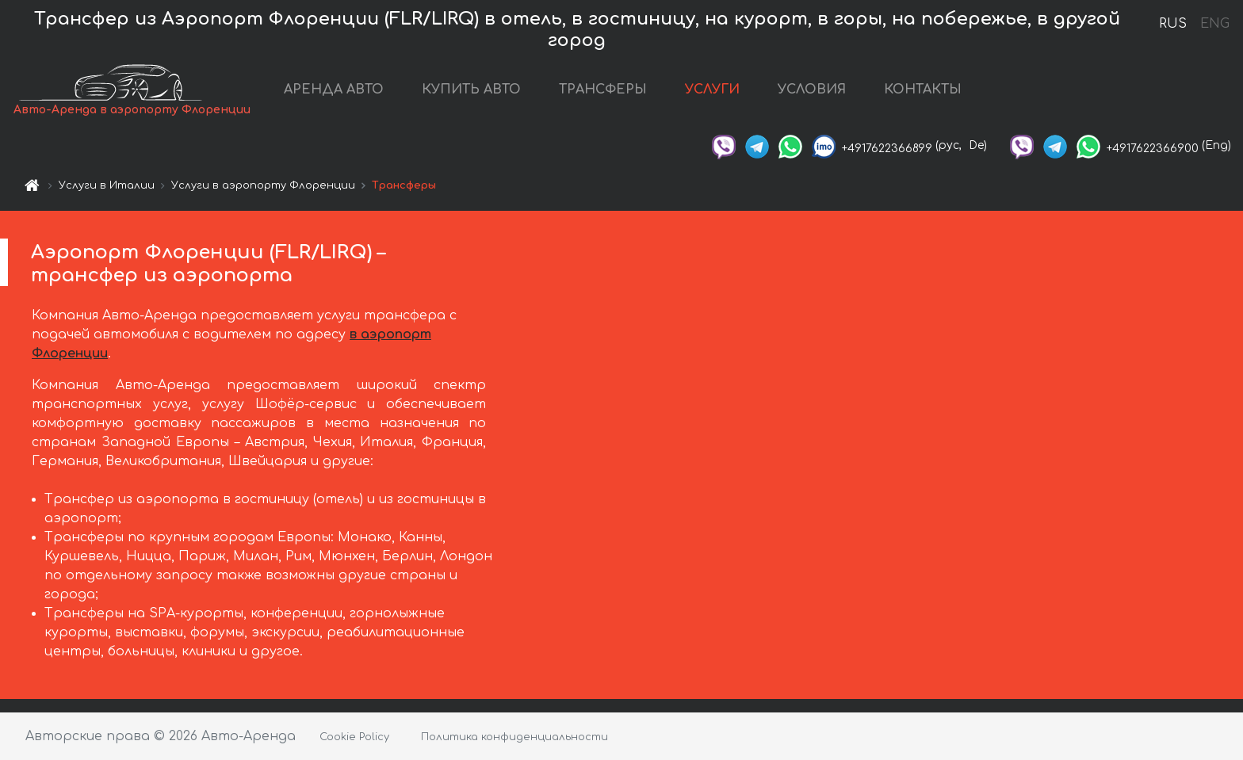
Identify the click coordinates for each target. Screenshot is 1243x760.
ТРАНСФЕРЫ (603, 89)
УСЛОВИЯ (812, 89)
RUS (1173, 24)
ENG (1214, 24)
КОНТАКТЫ (923, 89)
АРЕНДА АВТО (334, 89)
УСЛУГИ (712, 89)
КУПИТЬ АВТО (471, 89)
